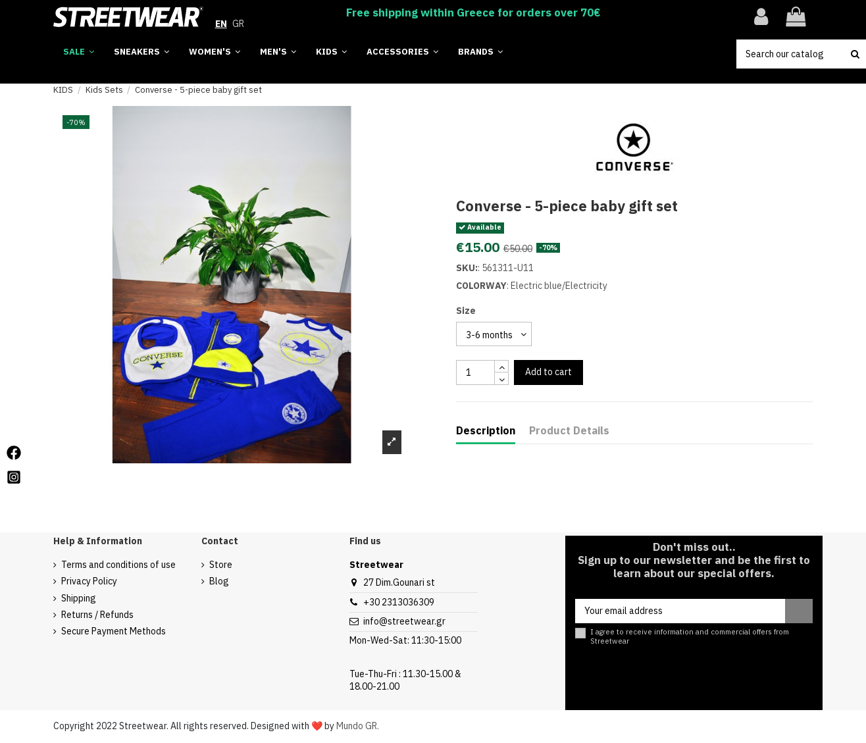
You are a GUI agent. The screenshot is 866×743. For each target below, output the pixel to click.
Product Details (569, 430)
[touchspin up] (501, 366)
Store (220, 565)
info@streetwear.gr (404, 621)
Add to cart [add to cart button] (548, 372)
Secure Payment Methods (113, 631)
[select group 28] (494, 334)
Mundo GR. (357, 726)
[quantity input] (475, 372)
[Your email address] (680, 611)
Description (485, 430)
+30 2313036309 (398, 602)
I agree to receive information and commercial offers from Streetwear (689, 636)
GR (238, 24)
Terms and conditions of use (118, 565)
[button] (480, 52)
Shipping (78, 598)
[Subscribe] (799, 611)
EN (221, 24)
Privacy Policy (89, 581)
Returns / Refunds (97, 615)
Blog (219, 581)
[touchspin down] (501, 378)
